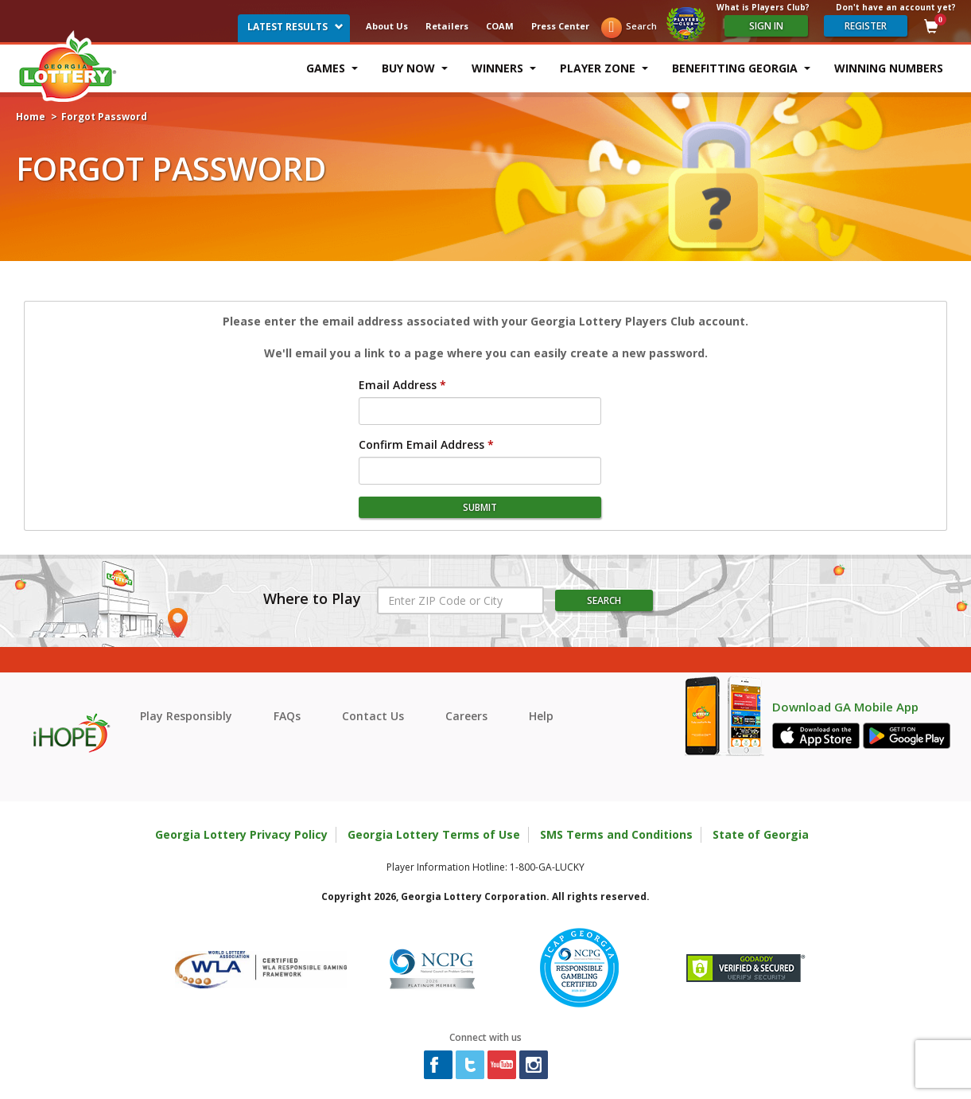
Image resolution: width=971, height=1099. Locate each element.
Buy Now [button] (415, 68)
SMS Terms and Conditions (616, 834)
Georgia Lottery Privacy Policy (241, 834)
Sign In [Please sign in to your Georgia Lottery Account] (766, 26)
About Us (387, 26)
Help (541, 715)
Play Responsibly (186, 715)
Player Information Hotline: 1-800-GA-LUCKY (485, 867)
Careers (466, 715)
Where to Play (312, 599)
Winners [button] (504, 68)
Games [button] (332, 68)
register (866, 26)
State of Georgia (761, 834)
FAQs (287, 715)
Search (641, 26)
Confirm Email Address (421, 444)
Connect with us (485, 1037)
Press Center (560, 26)
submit (480, 507)
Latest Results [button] (295, 26)
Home (30, 116)
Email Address (398, 384)
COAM (500, 26)
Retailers (446, 26)
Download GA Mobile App (845, 707)
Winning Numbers (888, 68)
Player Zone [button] (604, 68)
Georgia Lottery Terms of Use (434, 834)
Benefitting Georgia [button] (741, 68)
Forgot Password (104, 116)
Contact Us (373, 715)
